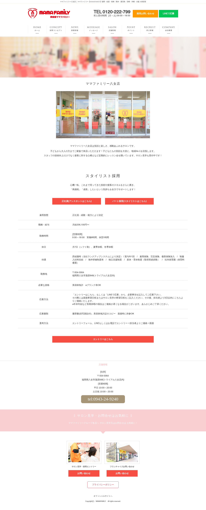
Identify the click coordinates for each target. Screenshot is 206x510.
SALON (112, 28)
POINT (131, 28)
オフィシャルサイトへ (103, 496)
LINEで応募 (168, 14)
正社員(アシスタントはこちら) (77, 201)
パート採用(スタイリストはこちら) (129, 201)
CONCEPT (56, 28)
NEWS (74, 28)
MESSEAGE (93, 28)
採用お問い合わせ (145, 14)
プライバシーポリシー (103, 485)
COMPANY (168, 28)
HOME (37, 28)
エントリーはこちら (84, 295)
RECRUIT (150, 28)
